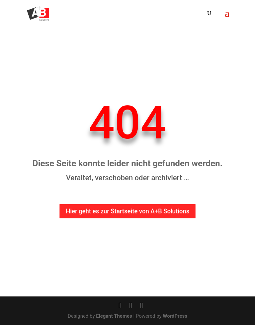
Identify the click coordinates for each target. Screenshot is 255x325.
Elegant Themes (114, 316)
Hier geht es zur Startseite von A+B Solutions (127, 211)
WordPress (175, 316)
